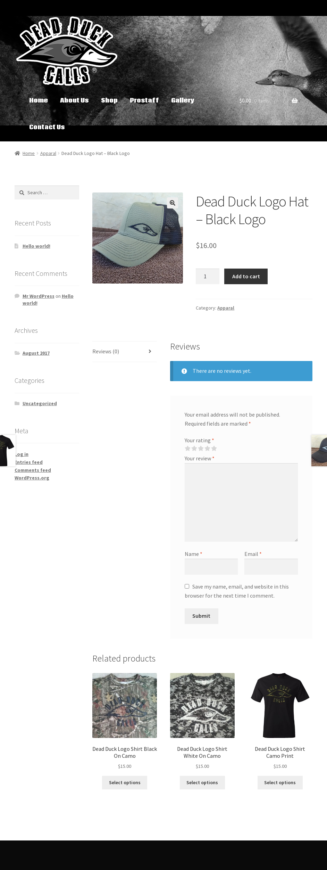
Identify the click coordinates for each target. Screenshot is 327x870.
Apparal (48, 153)
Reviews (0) (105, 351)
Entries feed (29, 462)
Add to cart (246, 276)
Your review (200, 458)
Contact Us (47, 127)
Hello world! (36, 246)
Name (193, 553)
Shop (109, 101)
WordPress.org (32, 478)
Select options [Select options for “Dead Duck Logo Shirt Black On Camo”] (125, 782)
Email (253, 553)
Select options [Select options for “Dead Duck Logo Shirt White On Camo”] (202, 782)
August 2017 (36, 353)
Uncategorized (40, 403)
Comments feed (33, 470)
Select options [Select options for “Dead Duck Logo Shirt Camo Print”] (280, 782)
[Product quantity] (207, 277)
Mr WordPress (38, 296)
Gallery (182, 101)
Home (38, 101)
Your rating (199, 440)
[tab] (124, 352)
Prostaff (144, 101)
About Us (74, 101)
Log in (21, 454)
